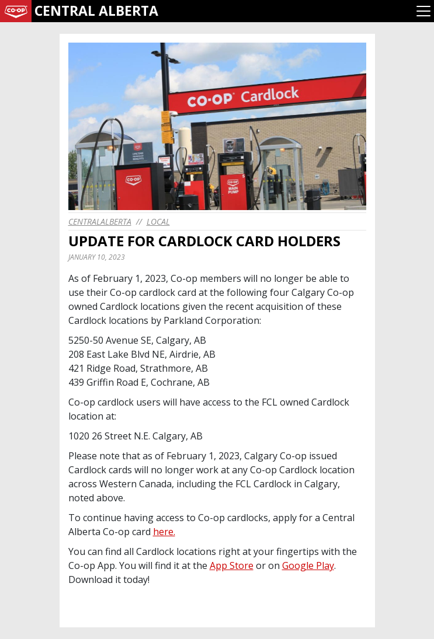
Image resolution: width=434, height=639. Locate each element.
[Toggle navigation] (423, 11)
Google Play (308, 565)
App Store (232, 565)
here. (164, 531)
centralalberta (99, 221)
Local (158, 221)
